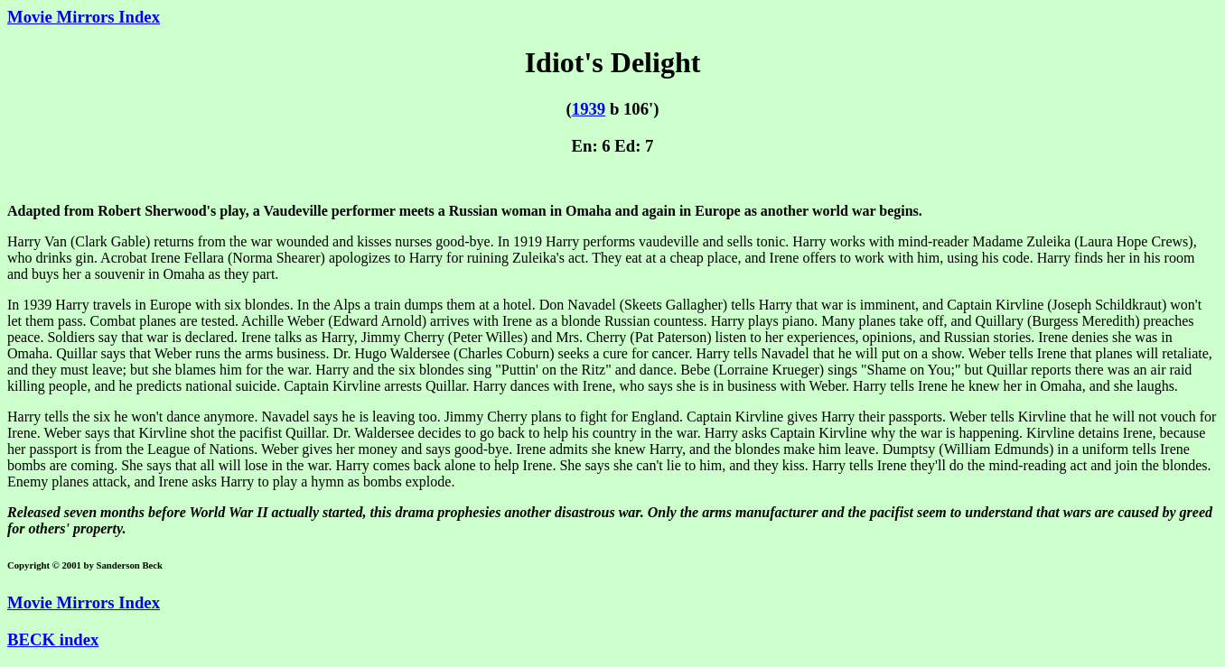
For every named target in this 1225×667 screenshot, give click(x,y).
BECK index (52, 639)
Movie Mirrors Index (83, 16)
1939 (588, 108)
